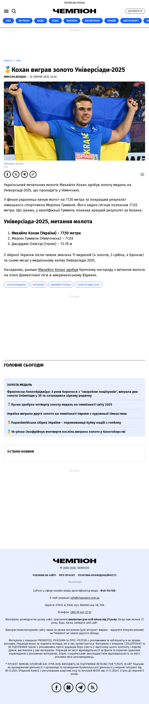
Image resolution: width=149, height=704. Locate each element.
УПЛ (8, 20)
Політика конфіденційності (97, 575)
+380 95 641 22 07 (81, 612)
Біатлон (72, 20)
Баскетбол (92, 20)
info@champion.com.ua (85, 598)
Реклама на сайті (44, 575)
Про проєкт (67, 575)
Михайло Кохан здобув (58, 269)
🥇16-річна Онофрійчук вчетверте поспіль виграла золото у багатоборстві (66, 432)
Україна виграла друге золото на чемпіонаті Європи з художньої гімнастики (67, 414)
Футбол (24, 20)
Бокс (40, 20)
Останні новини (20, 451)
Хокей (111, 20)
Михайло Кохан (61, 284)
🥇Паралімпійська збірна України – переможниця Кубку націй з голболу (64, 423)
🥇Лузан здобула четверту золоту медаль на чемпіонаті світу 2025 (59, 404)
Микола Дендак (15, 76)
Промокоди (74, 581)
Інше (18, 61)
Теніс (55, 20)
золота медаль (16, 284)
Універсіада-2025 (89, 284)
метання (38, 284)
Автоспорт (131, 20)
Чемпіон (8, 61)
